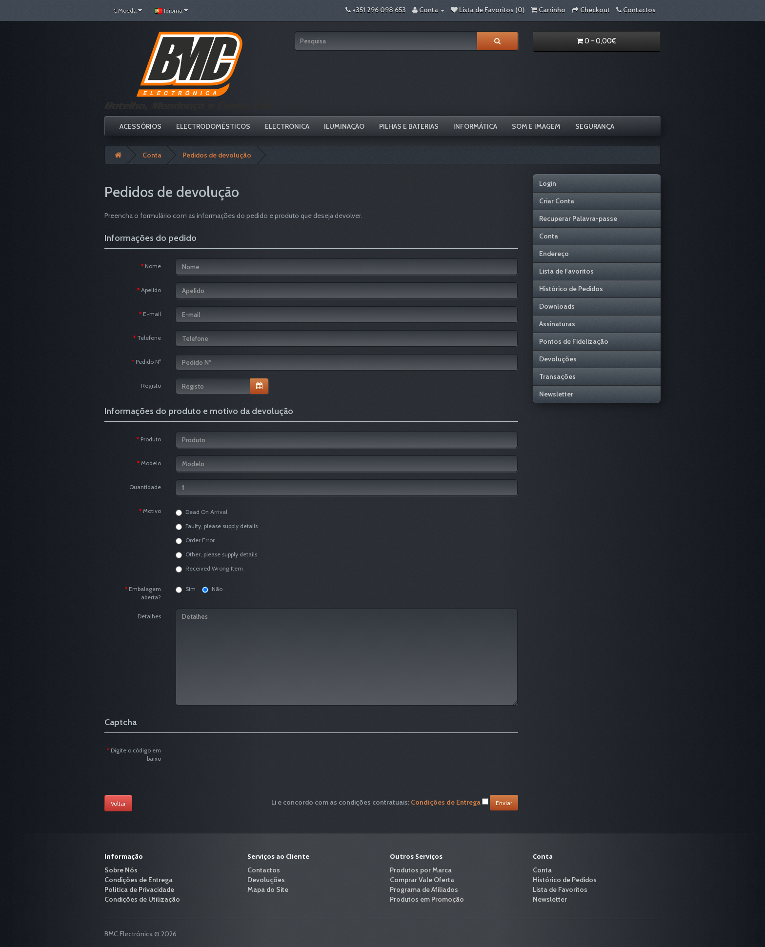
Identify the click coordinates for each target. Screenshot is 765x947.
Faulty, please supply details (217, 526)
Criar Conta (556, 201)
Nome (153, 266)
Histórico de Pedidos (571, 288)
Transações (557, 376)
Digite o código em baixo (136, 754)
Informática (475, 126)
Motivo (152, 510)
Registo (151, 385)
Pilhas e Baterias (409, 126)
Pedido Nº (148, 361)
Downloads (557, 306)
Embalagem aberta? (145, 593)
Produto (151, 439)
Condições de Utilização (142, 899)
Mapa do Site (267, 889)
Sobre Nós (121, 870)
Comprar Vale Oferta (422, 879)
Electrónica (287, 126)
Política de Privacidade (139, 889)
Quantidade (145, 487)
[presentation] (250, 762)
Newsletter (556, 394)
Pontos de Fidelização (573, 341)
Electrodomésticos (213, 126)
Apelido (151, 290)
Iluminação (344, 126)
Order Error (195, 540)
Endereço (554, 253)
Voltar (118, 803)
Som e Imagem (536, 126)
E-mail (152, 313)
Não (212, 589)
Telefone (149, 337)
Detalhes (149, 616)
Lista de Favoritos (566, 271)
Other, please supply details (216, 554)
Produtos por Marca (421, 870)
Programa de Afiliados (424, 889)
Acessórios (140, 126)
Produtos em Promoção (427, 899)
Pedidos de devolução (216, 155)
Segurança (594, 126)
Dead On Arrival (201, 512)
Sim (186, 589)
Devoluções (558, 359)
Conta (151, 155)
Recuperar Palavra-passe (578, 218)
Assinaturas (557, 323)
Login (547, 183)
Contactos (263, 870)
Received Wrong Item (209, 568)
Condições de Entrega (138, 879)
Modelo (151, 463)
